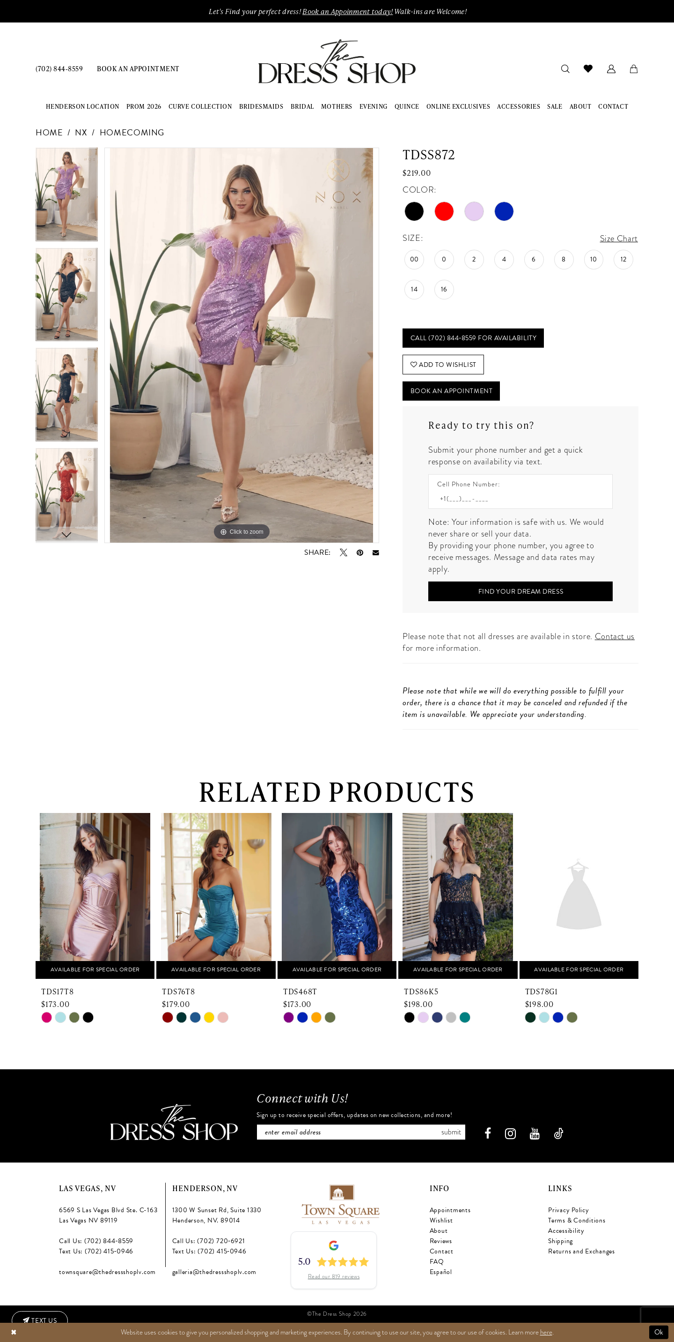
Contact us (615, 636)
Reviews (441, 1241)
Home (49, 132)
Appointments (450, 1210)
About (439, 1231)
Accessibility (566, 1231)
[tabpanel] (67, 198)
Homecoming (132, 132)
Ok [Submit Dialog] (659, 1332)
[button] (611, 68)
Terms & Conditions (577, 1220)
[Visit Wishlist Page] (588, 68)
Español (441, 1272)
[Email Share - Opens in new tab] (376, 553)
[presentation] (95, 896)
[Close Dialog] (14, 1332)
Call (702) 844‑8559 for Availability (473, 338)
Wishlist (441, 1220)
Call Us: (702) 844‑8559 (96, 1241)
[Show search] (565, 68)
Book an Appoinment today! (347, 11)
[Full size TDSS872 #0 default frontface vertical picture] (242, 345)
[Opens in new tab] (340, 1202)
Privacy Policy (568, 1210)
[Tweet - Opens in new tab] (343, 552)
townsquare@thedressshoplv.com (107, 1272)
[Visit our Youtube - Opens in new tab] (535, 1134)
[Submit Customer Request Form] (520, 591)
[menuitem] (59, 68)
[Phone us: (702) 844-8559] (59, 68)
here (546, 1332)
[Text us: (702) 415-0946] (40, 1321)
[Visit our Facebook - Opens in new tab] (487, 1134)
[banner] (337, 61)
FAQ (437, 1262)
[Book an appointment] (138, 68)
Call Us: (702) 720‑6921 (208, 1241)
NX (81, 132)
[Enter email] (361, 1132)
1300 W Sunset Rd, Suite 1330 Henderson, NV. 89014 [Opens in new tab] (217, 1215)
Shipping (560, 1241)
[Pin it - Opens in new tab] (360, 552)
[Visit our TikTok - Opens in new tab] (559, 1134)
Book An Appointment (451, 391)
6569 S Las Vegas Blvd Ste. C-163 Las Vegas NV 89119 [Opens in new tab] (108, 1215)
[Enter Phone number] (515, 499)
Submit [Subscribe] (451, 1132)
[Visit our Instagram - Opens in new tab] (510, 1133)
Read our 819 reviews (334, 1276)
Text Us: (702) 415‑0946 (96, 1251)
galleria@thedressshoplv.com (214, 1272)
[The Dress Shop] (174, 1122)
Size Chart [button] (619, 238)
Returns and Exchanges (581, 1251)
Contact (442, 1251)
